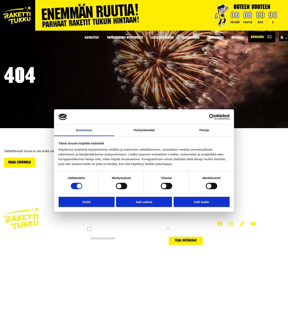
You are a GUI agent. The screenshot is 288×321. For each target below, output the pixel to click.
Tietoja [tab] (204, 130)
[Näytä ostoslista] (261, 37)
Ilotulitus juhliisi (162, 38)
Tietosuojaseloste (16, 287)
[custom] (219, 223)
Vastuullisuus (190, 38)
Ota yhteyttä (85, 291)
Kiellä (86, 202)
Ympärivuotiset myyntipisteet (125, 38)
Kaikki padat (85, 298)
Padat (180, 283)
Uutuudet (182, 291)
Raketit (180, 276)
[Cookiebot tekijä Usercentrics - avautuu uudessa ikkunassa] (212, 117)
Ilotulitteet (92, 38)
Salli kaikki (201, 202)
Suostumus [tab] (84, 130)
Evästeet (39, 287)
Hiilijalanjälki (134, 283)
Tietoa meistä (134, 291)
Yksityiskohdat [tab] (144, 130)
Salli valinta (144, 202)
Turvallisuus (215, 38)
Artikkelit (238, 38)
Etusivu (82, 276)
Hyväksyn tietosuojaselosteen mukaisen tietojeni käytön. (131, 229)
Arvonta (181, 298)
